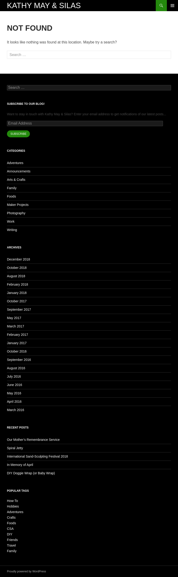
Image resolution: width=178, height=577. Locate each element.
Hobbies (13, 506)
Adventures (15, 163)
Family (11, 188)
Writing (12, 230)
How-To (12, 501)
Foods (11, 196)
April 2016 (14, 401)
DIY (9, 534)
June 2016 (14, 385)
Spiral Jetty (15, 448)
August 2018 (16, 276)
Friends (12, 540)
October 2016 (17, 351)
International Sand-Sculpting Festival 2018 (37, 456)
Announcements (18, 171)
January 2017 (17, 343)
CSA (10, 529)
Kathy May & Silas (44, 5)
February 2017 (17, 334)
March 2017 (15, 326)
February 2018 (17, 284)
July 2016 (14, 376)
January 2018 (17, 293)
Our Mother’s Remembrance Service (33, 440)
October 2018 (17, 268)
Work (10, 221)
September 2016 (19, 360)
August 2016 (16, 368)
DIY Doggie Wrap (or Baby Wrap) (31, 473)
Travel (11, 545)
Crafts (11, 517)
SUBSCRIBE (18, 133)
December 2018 (18, 259)
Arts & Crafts (16, 179)
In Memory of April (20, 465)
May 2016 (14, 393)
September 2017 (19, 309)
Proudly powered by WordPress (26, 571)
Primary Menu (172, 5)
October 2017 (17, 301)
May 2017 (14, 318)
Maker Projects (18, 205)
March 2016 (15, 410)
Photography (16, 213)
